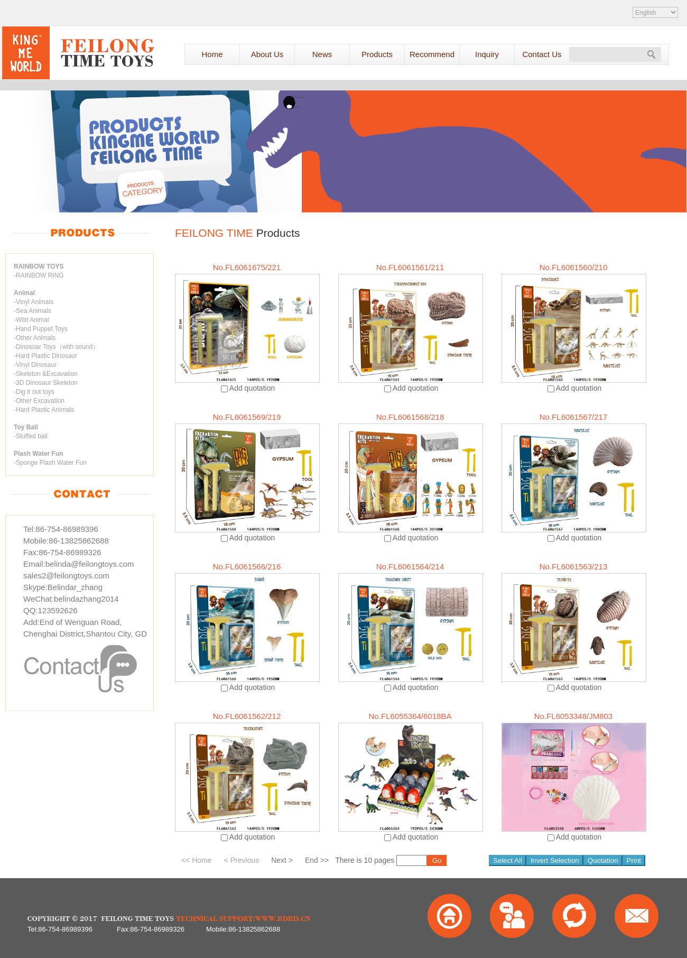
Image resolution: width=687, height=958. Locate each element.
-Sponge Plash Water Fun (50, 462)
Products (377, 54)
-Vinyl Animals (33, 302)
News (322, 54)
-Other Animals (34, 338)
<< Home (196, 860)
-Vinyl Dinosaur (35, 365)
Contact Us (541, 54)
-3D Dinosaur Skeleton (46, 382)
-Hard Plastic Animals (44, 409)
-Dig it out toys (34, 391)
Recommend (432, 54)
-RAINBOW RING (39, 275)
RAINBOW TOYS (38, 266)
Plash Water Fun (38, 453)
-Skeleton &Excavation (46, 373)
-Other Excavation (39, 400)
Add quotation (252, 388)
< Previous (241, 860)
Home (211, 54)
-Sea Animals (32, 311)
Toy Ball (26, 427)
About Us (267, 54)
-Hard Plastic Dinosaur (45, 356)
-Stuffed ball (31, 436)
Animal (24, 293)
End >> (317, 860)
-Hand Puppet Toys (41, 329)
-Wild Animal (31, 320)
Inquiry (487, 54)
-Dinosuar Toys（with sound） (56, 347)
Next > (282, 860)
